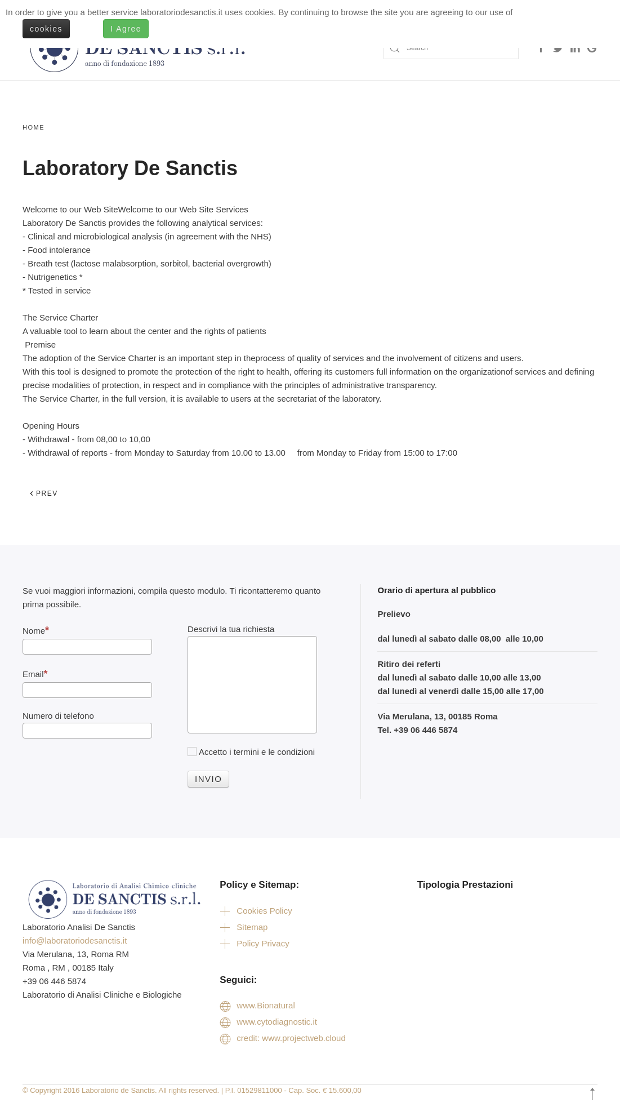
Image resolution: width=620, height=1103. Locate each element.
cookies (46, 28)
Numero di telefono (58, 715)
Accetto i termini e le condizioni (251, 752)
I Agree (125, 28)
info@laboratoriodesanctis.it (75, 940)
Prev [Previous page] (43, 493)
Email (35, 673)
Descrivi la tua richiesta (231, 629)
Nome (36, 630)
